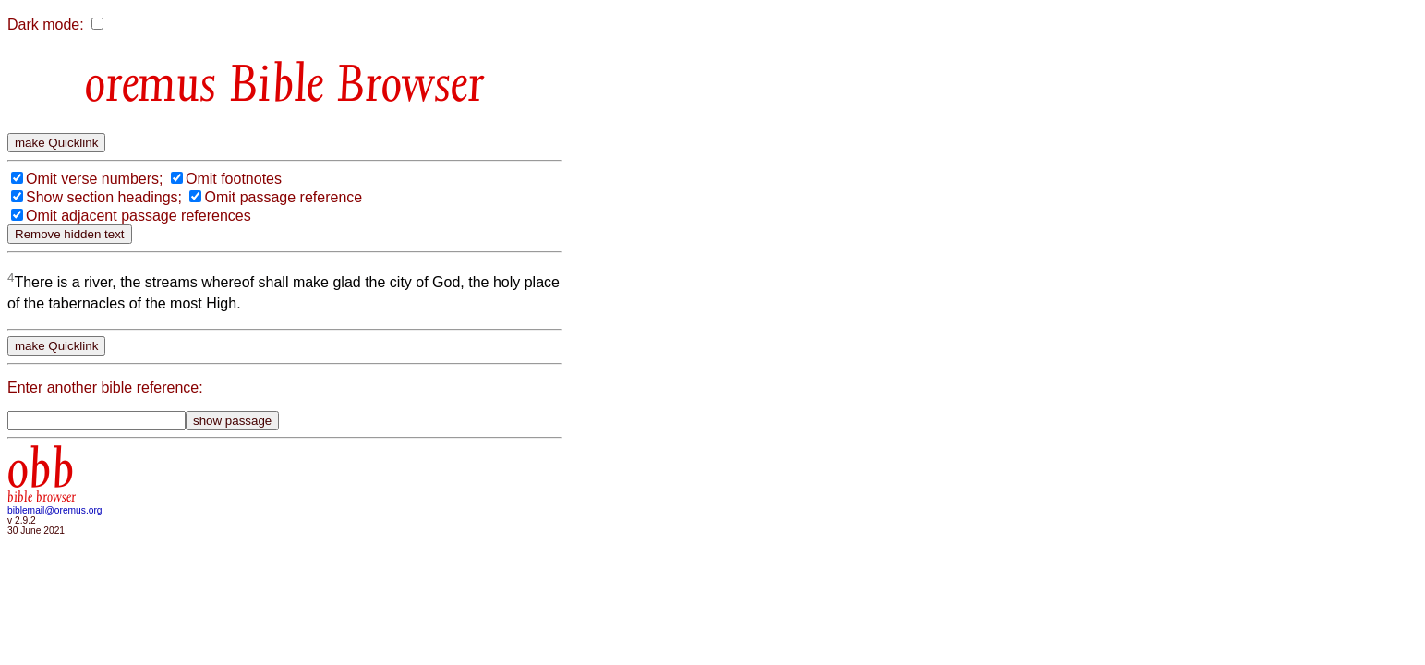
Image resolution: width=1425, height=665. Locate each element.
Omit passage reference (283, 197)
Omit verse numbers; (94, 179)
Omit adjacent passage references (138, 216)
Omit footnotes (234, 179)
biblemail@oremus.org (55, 510)
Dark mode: (45, 24)
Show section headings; (104, 197)
